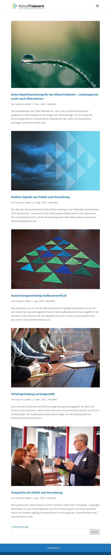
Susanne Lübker (23, 104)
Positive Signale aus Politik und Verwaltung (40, 197)
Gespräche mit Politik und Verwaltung (36, 492)
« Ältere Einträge (19, 526)
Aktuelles (51, 104)
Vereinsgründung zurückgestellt (33, 394)
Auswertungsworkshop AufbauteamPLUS (39, 295)
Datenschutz (53, 547)
